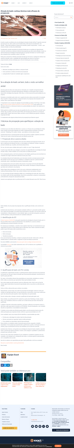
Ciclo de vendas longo (60, 48)
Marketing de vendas (60, 68)
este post (9, 244)
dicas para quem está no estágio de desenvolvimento (29, 242)
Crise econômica (59, 30)
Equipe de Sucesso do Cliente (62, 40)
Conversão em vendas (60, 50)
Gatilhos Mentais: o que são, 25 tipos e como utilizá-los (41, 384)
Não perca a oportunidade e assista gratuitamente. (12, 343)
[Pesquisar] (71, 17)
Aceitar (58, 446)
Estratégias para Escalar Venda (62, 55)
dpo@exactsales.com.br (57, 413)
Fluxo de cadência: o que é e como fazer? (17, 384)
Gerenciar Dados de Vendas (61, 58)
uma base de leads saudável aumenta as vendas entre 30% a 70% (18, 104)
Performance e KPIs (60, 32)
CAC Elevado (58, 45)
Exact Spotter (58, 22)
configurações (49, 446)
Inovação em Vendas (60, 63)
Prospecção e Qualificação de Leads (63, 75)
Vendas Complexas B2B (61, 43)
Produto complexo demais (61, 73)
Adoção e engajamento (61, 37)
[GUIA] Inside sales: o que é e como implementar (6, 384)
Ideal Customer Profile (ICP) (8, 220)
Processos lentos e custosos (61, 70)
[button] (2, 365)
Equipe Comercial (59, 53)
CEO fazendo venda (60, 27)
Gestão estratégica (60, 25)
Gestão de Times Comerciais (61, 60)
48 (34, 419)
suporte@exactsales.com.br (37, 421)
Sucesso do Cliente (60, 35)
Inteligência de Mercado (61, 65)
